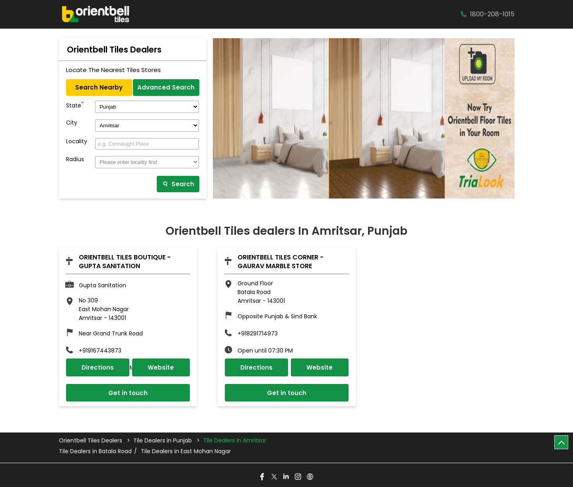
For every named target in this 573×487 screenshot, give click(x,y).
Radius (75, 159)
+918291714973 (258, 333)
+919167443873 (100, 351)
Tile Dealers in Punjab (162, 440)
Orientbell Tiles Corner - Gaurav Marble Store (281, 262)
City (71, 122)
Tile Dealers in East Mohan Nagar (186, 451)
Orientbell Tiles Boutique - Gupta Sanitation (125, 262)
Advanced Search (166, 87)
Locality (76, 141)
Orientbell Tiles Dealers (91, 440)
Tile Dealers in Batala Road (95, 451)
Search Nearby (99, 87)
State (75, 105)
